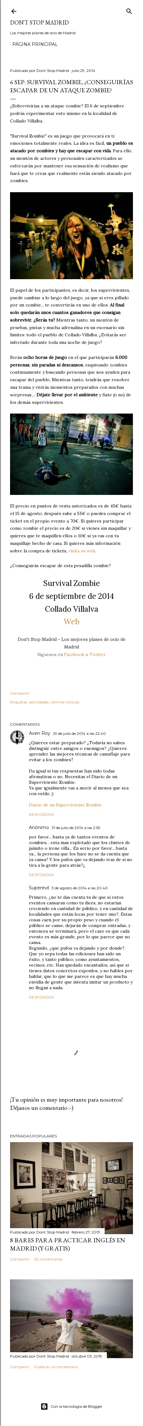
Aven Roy (39, 733)
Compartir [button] (20, 693)
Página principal (35, 44)
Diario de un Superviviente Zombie (65, 805)
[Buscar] (129, 10)
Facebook (74, 654)
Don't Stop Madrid (39, 22)
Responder (41, 814)
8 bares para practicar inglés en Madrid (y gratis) (67, 1244)
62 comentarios (48, 1259)
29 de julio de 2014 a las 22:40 (79, 733)
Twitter (98, 654)
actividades (39, 702)
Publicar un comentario (56, 1366)
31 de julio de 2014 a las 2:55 (76, 827)
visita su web (82, 551)
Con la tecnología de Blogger (71, 1406)
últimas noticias (65, 702)
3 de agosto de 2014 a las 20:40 (80, 888)
